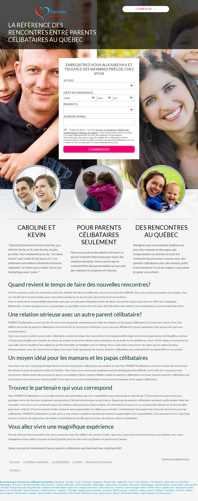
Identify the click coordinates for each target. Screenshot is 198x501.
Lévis (131, 481)
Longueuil (98, 481)
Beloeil (179, 490)
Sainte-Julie (168, 487)
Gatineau (86, 481)
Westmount (21, 493)
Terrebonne (157, 481)
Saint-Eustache (162, 484)
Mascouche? (191, 484)
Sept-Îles (62, 490)
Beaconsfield (60, 493)
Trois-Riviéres (142, 481)
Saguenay (122, 481)
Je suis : (68, 80)
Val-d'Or (119, 487)
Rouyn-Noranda (18, 487)
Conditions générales (35, 461)
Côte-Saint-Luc (106, 487)
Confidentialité (60, 461)
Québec (70, 481)
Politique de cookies (88, 132)
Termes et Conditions (106, 130)
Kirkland (159, 490)
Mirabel (5, 487)
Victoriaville (177, 484)
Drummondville (31, 484)
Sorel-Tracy (73, 487)
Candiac (32, 493)
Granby (59, 484)
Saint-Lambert (147, 490)
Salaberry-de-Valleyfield (54, 487)
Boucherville (34, 487)
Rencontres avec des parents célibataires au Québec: (27, 481)
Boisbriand (181, 487)
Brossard (17, 484)
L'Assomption (6, 493)
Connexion (145, 9)
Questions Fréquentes (98, 461)
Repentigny (5, 484)
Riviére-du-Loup (89, 493)
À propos (14, 461)
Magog (81, 490)
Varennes (170, 490)
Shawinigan (98, 484)
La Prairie (107, 490)
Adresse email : (75, 116)
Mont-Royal (74, 493)
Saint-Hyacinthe (83, 484)
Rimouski (134, 484)
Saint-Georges (132, 487)
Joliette (188, 490)
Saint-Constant (93, 490)
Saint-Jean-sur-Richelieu (176, 481)
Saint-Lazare (105, 493)
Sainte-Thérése (31, 490)
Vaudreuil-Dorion (89, 487)
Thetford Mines (48, 490)
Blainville (69, 484)
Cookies (77, 461)
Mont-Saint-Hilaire (130, 493)
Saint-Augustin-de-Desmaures (156, 493)
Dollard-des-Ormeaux (117, 484)
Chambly (72, 490)
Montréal (59, 481)
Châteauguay (146, 484)
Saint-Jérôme (47, 484)
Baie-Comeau (120, 490)
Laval (77, 481)
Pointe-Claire (154, 487)
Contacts (14, 469)
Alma (143, 487)
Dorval (116, 493)
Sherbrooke (110, 481)
